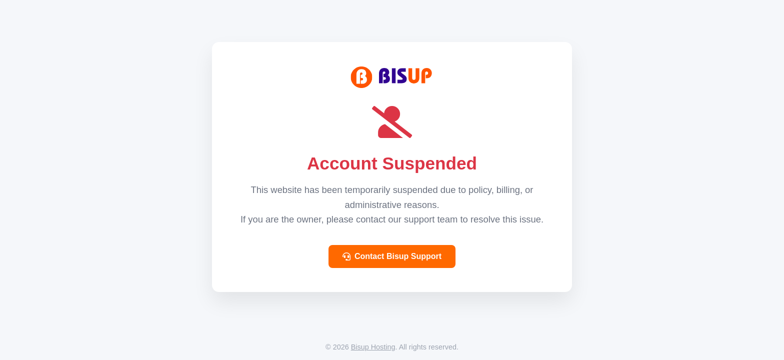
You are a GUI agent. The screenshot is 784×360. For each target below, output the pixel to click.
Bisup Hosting (373, 347)
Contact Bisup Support (392, 256)
